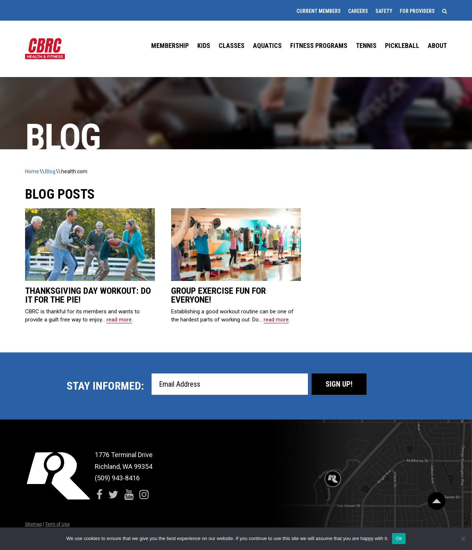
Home (32, 171)
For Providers (417, 11)
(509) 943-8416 (117, 478)
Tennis (366, 45)
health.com (74, 171)
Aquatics (267, 45)
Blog (50, 171)
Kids (203, 45)
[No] (462, 538)
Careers (358, 11)
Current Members (318, 11)
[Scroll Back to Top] (436, 501)
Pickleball (402, 45)
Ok (399, 538)
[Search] (444, 11)
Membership (170, 45)
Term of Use (57, 524)
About (437, 45)
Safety (383, 11)
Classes (231, 45)
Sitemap (33, 524)
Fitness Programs (318, 45)
